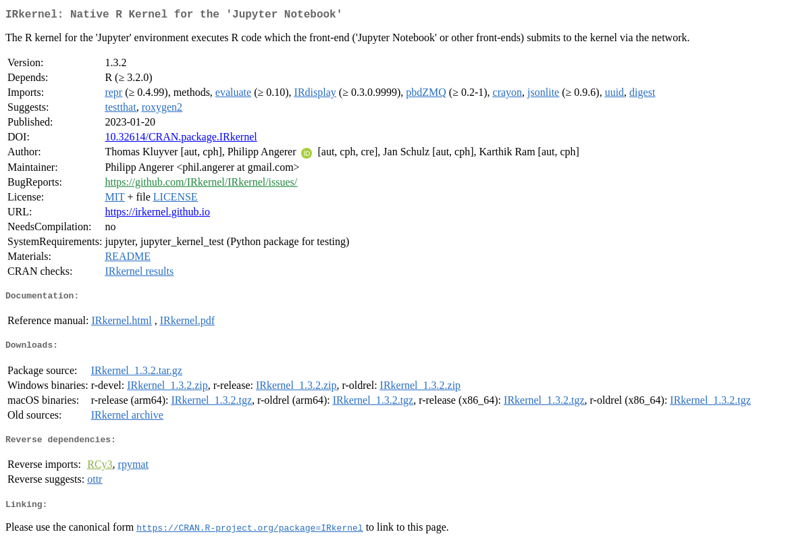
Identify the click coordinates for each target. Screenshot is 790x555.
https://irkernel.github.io (157, 214)
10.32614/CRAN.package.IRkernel (181, 139)
